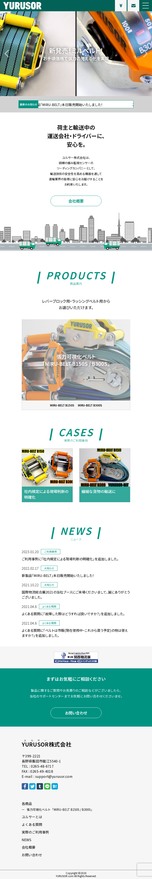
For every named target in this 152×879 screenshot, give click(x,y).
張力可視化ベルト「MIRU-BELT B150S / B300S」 (60, 809)
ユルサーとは (32, 816)
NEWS (26, 839)
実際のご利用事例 (35, 832)
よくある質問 (32, 824)
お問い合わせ (76, 713)
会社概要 (76, 201)
